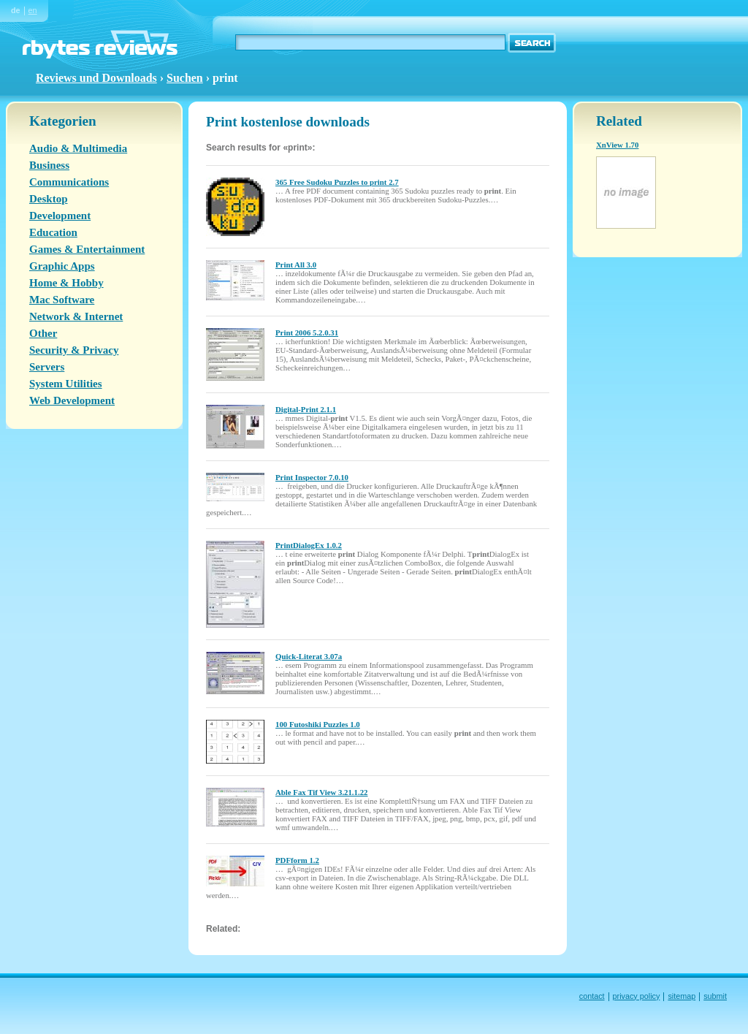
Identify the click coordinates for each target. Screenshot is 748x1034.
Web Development (72, 400)
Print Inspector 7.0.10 (311, 477)
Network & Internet (76, 316)
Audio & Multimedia (78, 148)
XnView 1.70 (617, 144)
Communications (69, 182)
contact (592, 996)
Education (53, 232)
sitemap (681, 996)
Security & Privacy (73, 350)
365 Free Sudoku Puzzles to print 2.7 (337, 182)
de (15, 10)
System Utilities (65, 383)
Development (60, 215)
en (32, 10)
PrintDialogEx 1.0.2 (308, 545)
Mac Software (61, 299)
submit (715, 996)
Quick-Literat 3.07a (308, 656)
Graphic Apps (62, 266)
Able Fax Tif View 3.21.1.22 (321, 792)
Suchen (185, 78)
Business (49, 165)
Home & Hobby (66, 283)
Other (43, 333)
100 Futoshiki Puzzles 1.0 (317, 724)
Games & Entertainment (87, 249)
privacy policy (636, 996)
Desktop (48, 199)
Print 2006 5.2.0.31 (306, 332)
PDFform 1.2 (297, 860)
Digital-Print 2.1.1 (305, 409)
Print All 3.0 (295, 264)
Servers (46, 367)
